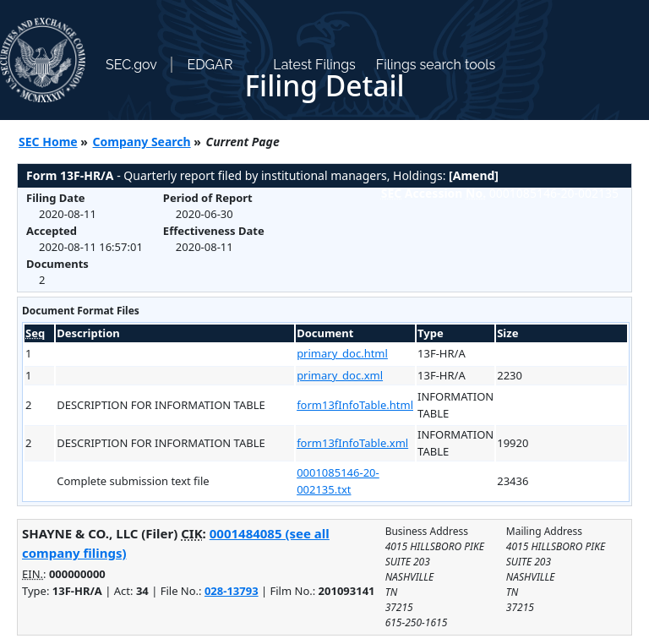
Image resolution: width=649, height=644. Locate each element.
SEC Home (48, 142)
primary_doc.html (342, 353)
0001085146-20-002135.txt (338, 481)
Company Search (142, 142)
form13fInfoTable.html (355, 404)
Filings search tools (436, 65)
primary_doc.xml (340, 375)
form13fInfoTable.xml (352, 442)
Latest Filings (314, 65)
